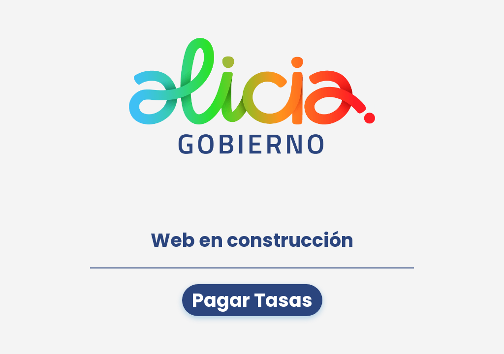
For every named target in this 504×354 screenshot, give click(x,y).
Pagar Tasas (252, 300)
